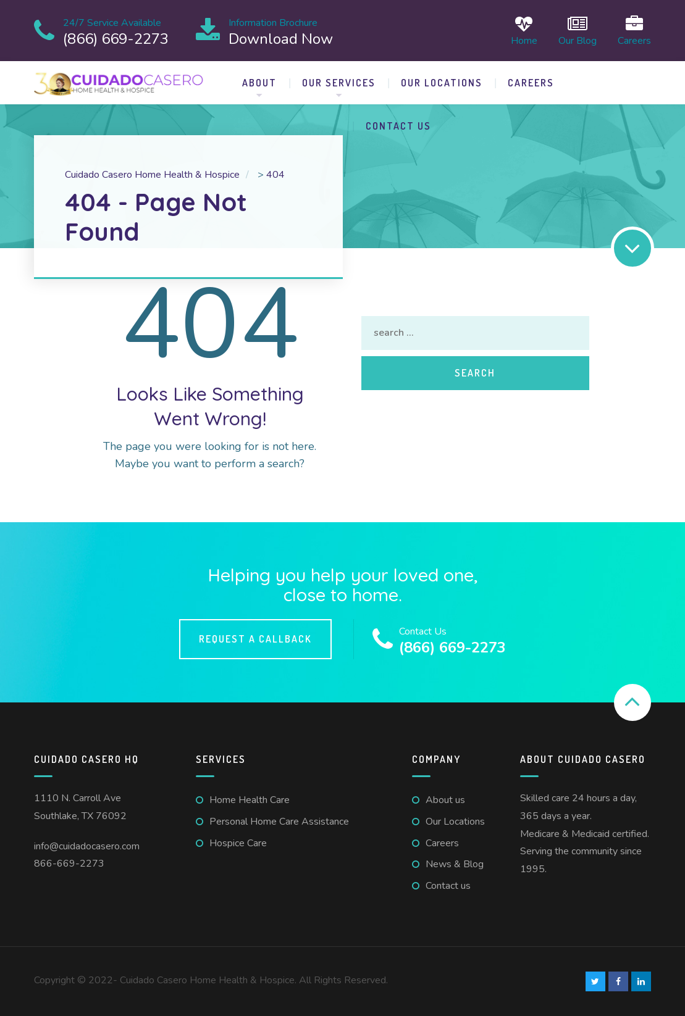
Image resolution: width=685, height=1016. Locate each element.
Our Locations (441, 83)
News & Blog (455, 864)
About (259, 83)
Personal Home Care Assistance (279, 821)
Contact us (398, 126)
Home (524, 30)
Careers (634, 30)
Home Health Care (249, 800)
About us (445, 800)
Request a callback (255, 639)
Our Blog (577, 30)
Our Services (339, 83)
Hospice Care (238, 843)
